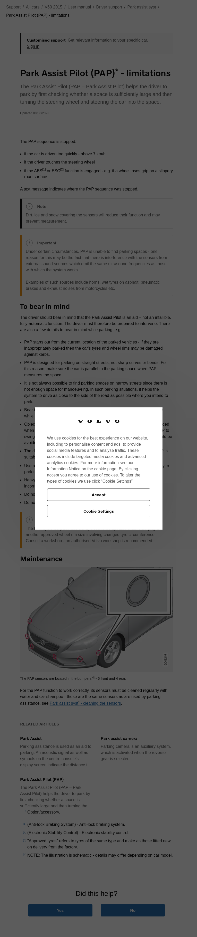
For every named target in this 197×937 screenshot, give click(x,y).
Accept (99, 494)
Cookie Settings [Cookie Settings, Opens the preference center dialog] (98, 511)
